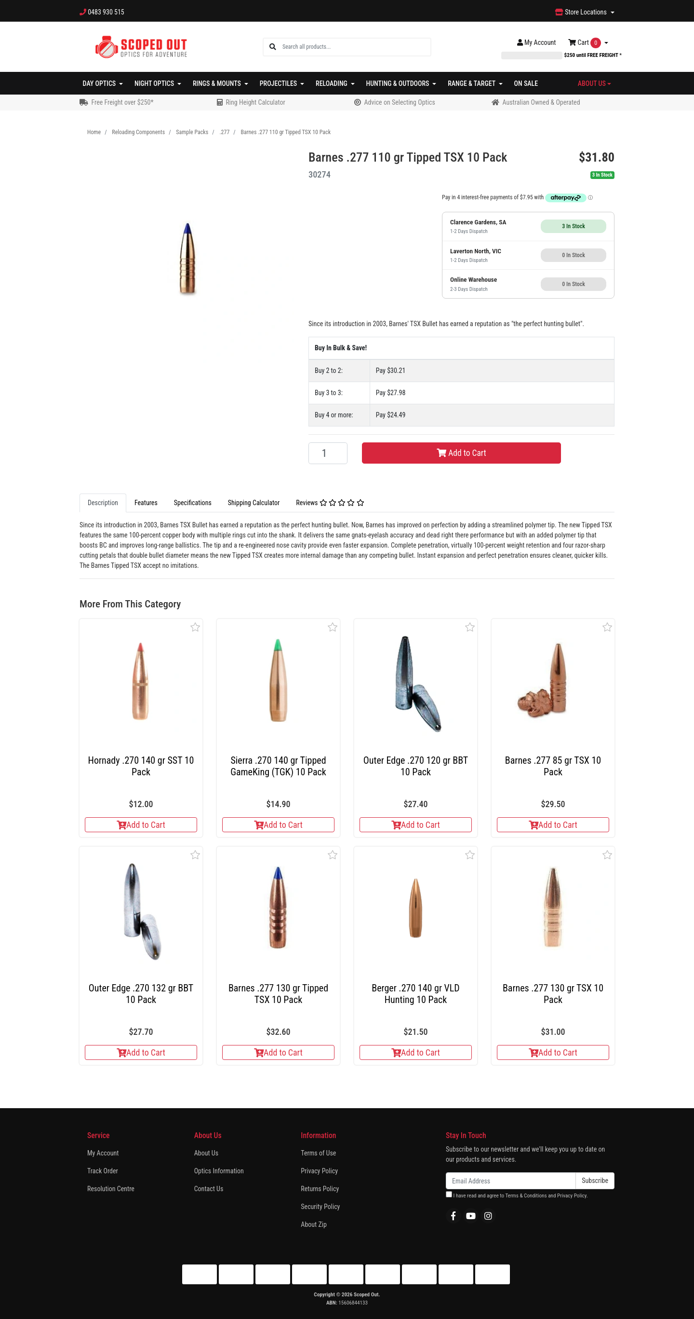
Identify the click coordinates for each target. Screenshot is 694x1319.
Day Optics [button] (100, 83)
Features (146, 503)
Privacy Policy (319, 1171)
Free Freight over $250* (122, 102)
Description (103, 503)
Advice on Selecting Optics (399, 102)
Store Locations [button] (581, 12)
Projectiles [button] (279, 83)
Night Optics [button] (154, 83)
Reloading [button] (332, 83)
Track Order (102, 1171)
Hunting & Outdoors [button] (398, 83)
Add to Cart (461, 453)
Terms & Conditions (526, 1196)
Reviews (330, 503)
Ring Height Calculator (255, 102)
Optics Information (219, 1171)
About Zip (314, 1224)
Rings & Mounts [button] (217, 83)
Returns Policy (320, 1189)
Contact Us (209, 1189)
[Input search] (356, 47)
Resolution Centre (110, 1189)
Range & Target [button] (472, 83)
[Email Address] (511, 1180)
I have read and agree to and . (517, 1195)
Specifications (193, 503)
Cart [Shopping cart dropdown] (585, 43)
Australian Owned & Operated (541, 102)
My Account (103, 1153)
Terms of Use (318, 1153)
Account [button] (536, 42)
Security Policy (320, 1206)
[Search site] (272, 47)
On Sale (526, 83)
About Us (206, 1153)
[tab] (103, 503)
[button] (195, 627)
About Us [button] (592, 83)
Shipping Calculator (254, 503)
